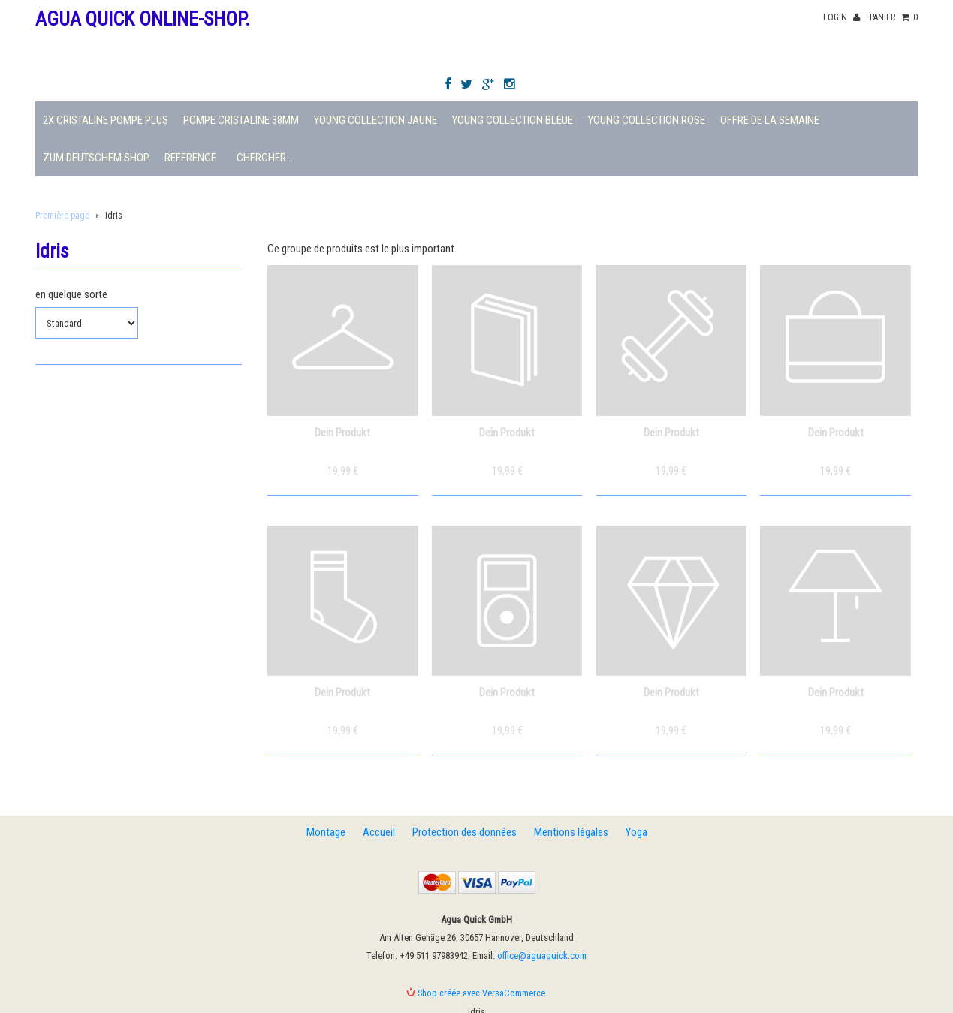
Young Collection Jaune (375, 120)
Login (841, 17)
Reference (190, 157)
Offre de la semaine (769, 120)
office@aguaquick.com (542, 955)
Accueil (379, 832)
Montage (325, 832)
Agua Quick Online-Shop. (142, 19)
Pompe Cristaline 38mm (241, 120)
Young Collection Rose (646, 120)
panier (894, 17)
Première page (62, 215)
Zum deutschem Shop (96, 157)
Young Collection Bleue (512, 120)
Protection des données (464, 832)
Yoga (636, 832)
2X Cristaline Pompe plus (105, 120)
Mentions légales (571, 832)
